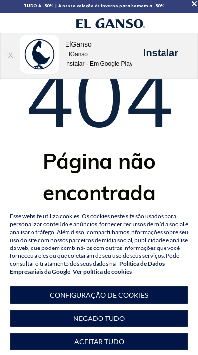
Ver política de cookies (102, 271)
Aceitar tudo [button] (99, 341)
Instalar (160, 52)
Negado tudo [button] (99, 318)
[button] (99, 295)
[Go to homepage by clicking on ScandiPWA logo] (110, 23)
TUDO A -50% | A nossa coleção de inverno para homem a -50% (94, 6)
